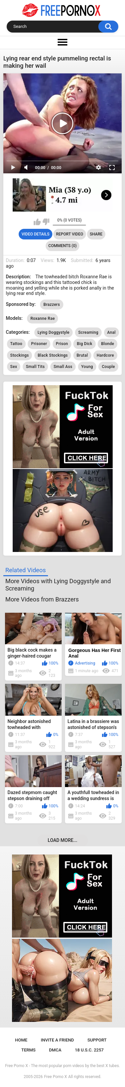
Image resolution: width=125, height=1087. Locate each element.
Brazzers (51, 304)
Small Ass (63, 366)
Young (87, 366)
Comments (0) (62, 245)
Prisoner (39, 343)
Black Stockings (53, 355)
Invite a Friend (57, 1040)
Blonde (107, 343)
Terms (28, 1049)
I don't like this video (45, 222)
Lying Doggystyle (54, 332)
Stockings (19, 355)
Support (97, 1040)
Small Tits (35, 366)
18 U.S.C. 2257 (89, 1049)
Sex (13, 366)
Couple (108, 366)
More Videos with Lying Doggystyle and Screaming (58, 585)
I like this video (37, 222)
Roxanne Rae (42, 318)
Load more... (62, 840)
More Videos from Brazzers (42, 599)
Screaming (88, 332)
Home (21, 1040)
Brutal (82, 355)
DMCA (55, 1049)
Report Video (69, 234)
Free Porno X (55, 1076)
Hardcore (105, 355)
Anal (111, 332)
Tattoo (16, 343)
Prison (62, 343)
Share (96, 234)
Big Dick (84, 343)
